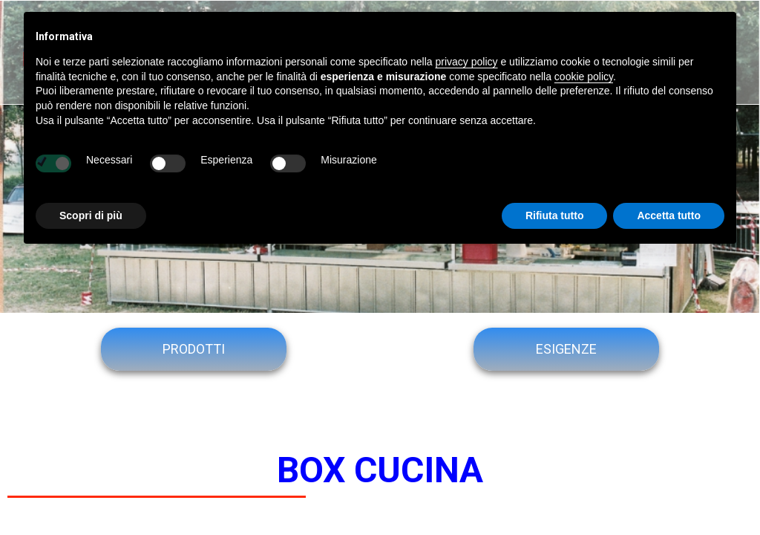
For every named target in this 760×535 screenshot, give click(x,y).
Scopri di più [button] (90, 215)
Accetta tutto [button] (669, 215)
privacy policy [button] (467, 62)
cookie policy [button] (583, 76)
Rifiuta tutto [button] (554, 215)
